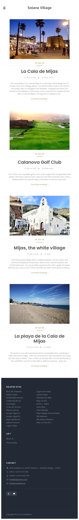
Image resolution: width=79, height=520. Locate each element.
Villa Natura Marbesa (44, 419)
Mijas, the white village (39, 248)
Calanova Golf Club (39, 162)
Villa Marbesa (41, 416)
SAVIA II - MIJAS (42, 404)
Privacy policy (11, 442)
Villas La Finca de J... (44, 422)
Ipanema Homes (13, 422)
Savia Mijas (40, 407)
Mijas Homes (41, 401)
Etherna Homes (12, 410)
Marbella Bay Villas (43, 397)
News (51, 77)
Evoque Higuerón (13, 416)
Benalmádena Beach (14, 397)
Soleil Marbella (42, 410)
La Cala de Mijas (39, 71)
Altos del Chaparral (13, 391)
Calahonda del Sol (13, 401)
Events (46, 77)
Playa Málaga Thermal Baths (48, 413)
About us (9, 438)
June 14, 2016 (31, 77)
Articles (48, 347)
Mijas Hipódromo (13, 419)
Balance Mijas (12, 394)
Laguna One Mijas (43, 391)
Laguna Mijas (11, 425)
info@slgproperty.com (18, 479)
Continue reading (39, 99)
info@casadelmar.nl (17, 483)
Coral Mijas (10, 404)
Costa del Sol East (13, 407)
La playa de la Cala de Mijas (40, 338)
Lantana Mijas (42, 394)
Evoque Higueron (13, 413)
